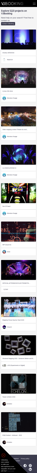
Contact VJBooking (8, 23)
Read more (10, 471)
